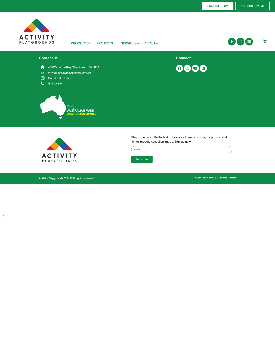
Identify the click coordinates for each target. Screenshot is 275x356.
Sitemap (232, 178)
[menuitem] (81, 43)
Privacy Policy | (201, 178)
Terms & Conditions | (218, 178)
